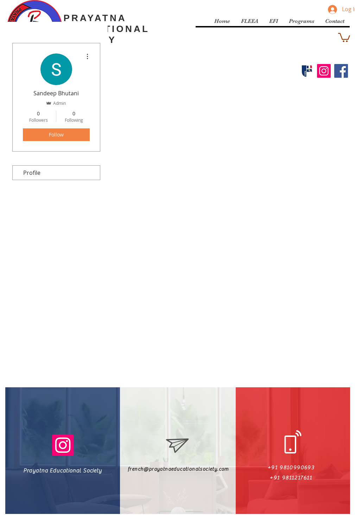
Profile (31, 173)
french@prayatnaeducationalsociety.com (178, 469)
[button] (344, 37)
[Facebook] (341, 71)
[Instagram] (324, 71)
